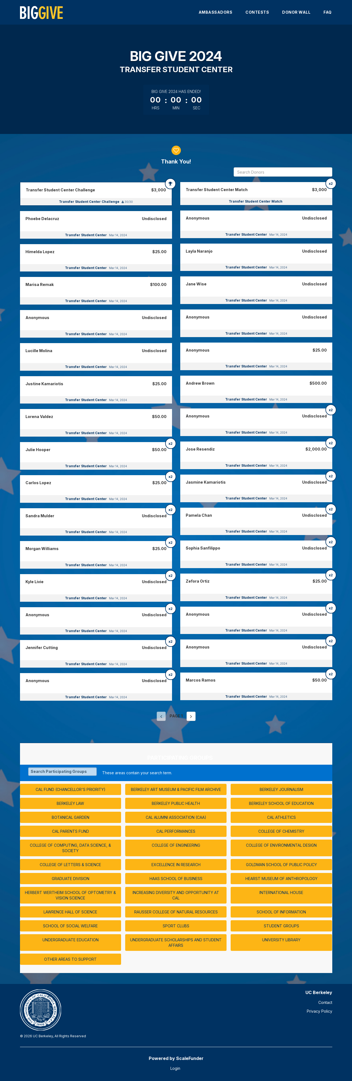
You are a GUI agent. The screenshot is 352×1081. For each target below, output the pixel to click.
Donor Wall (296, 12)
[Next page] (191, 716)
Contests (257, 12)
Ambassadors (216, 12)
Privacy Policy (319, 1011)
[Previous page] (161, 716)
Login (175, 1068)
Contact (325, 1002)
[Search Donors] (283, 172)
